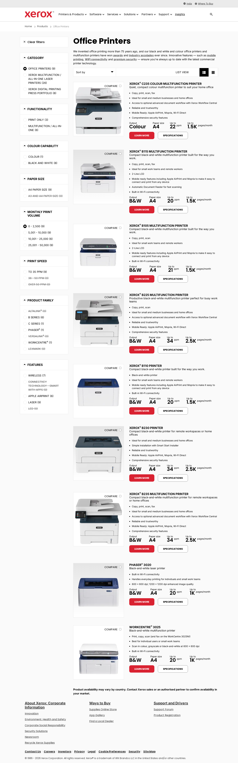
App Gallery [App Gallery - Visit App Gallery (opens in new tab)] (97, 715)
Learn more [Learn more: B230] (141, 478)
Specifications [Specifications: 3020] (173, 602)
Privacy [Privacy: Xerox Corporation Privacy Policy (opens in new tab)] (79, 751)
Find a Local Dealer (101, 721)
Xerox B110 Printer (145, 366)
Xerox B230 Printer (146, 428)
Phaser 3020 (140, 565)
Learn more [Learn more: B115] (141, 209)
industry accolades (141, 55)
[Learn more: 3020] (98, 590)
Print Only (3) (38, 119)
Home (28, 26)
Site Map (149, 751)
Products (42, 26)
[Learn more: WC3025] (98, 652)
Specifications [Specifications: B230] (173, 478)
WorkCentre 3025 (144, 627)
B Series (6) (36, 317)
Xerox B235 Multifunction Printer (158, 494)
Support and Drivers (171, 703)
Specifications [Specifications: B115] (173, 209)
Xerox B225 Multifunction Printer (158, 295)
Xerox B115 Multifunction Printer (158, 151)
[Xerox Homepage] (39, 14)
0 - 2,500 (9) (36, 226)
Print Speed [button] (37, 261)
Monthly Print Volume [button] (39, 213)
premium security (125, 59)
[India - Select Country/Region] (187, 3)
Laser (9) (34, 402)
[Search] (211, 14)
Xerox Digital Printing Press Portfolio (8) (44, 91)
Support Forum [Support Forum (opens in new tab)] (163, 709)
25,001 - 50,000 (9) (40, 245)
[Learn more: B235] (98, 519)
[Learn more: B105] (98, 251)
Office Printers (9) (41, 68)
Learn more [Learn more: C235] (141, 135)
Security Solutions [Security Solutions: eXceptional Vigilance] (36, 731)
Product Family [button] (40, 300)
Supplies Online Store (103, 709)
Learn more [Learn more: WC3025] (141, 669)
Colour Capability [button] (42, 146)
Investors (64, 751)
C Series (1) (36, 323)
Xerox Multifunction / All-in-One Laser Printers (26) (44, 78)
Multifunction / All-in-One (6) (45, 128)
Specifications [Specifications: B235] (173, 549)
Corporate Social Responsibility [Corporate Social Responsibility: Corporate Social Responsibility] (45, 725)
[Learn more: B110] (98, 391)
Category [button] (35, 58)
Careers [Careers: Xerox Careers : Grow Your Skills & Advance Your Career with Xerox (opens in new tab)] (49, 751)
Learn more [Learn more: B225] (141, 349)
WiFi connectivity (96, 59)
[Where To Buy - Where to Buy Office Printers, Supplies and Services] (204, 3)
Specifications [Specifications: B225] (173, 349)
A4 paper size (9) (40, 189)
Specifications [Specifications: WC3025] (173, 669)
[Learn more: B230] (98, 453)
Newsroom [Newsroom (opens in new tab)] (32, 737)
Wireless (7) (37, 375)
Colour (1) (35, 156)
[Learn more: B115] (98, 177)
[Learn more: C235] (98, 109)
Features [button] (35, 365)
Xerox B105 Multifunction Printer (158, 225)
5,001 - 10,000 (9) (39, 232)
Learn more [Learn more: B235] (141, 549)
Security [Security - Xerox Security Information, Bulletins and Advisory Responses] (134, 751)
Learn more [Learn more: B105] (141, 279)
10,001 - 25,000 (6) (40, 238)
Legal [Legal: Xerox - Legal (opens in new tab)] (92, 751)
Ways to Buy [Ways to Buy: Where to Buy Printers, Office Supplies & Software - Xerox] (100, 703)
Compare (111, 86)
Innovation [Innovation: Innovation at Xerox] (32, 713)
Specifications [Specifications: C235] (173, 135)
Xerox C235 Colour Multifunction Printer (165, 83)
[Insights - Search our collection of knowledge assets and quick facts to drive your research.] (180, 14)
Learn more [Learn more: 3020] (141, 602)
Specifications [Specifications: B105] (173, 279)
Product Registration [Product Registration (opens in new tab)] (167, 715)
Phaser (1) (36, 330)
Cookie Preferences (112, 751)
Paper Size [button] (35, 179)
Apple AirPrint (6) (41, 396)
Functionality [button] (39, 109)
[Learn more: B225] (98, 320)
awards (118, 55)
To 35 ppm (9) (37, 271)
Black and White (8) (42, 163)
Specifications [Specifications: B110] (173, 411)
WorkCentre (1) (40, 342)
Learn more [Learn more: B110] (141, 411)
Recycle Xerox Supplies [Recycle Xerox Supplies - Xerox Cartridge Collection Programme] (40, 743)
